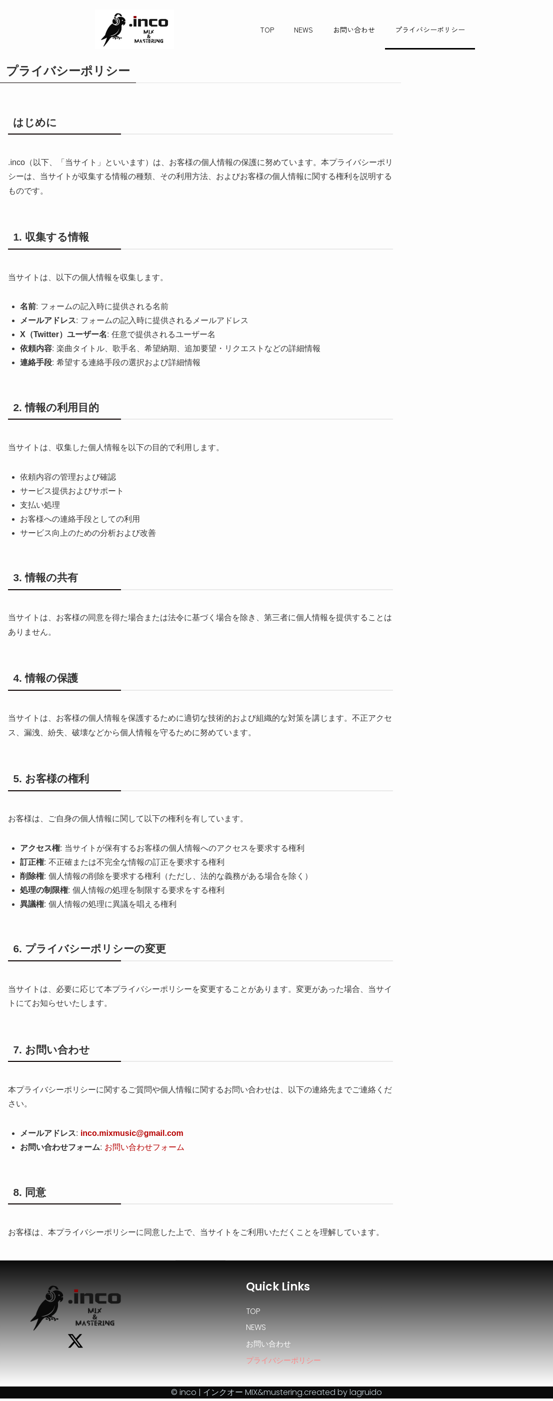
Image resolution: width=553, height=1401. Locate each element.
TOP (267, 30)
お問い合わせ (354, 30)
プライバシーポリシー (430, 30)
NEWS (303, 30)
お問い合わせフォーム (144, 1147)
